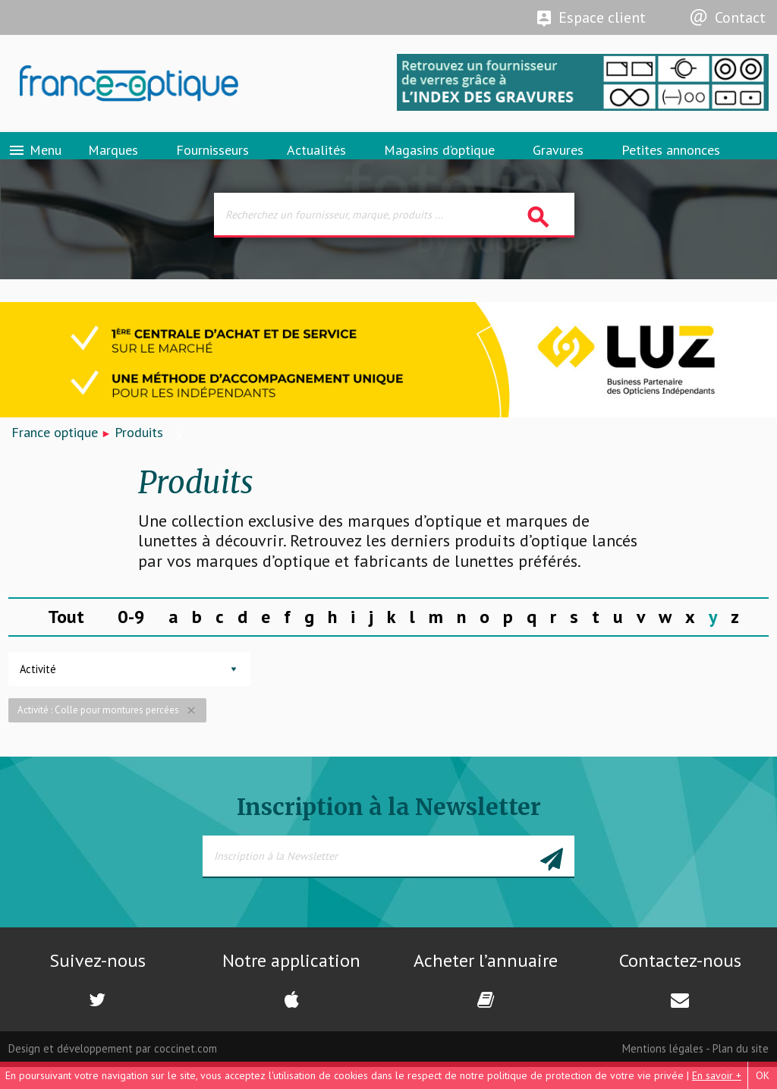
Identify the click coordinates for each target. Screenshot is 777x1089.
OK (762, 1075)
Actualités (316, 163)
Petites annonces (670, 163)
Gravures (558, 163)
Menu (34, 163)
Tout (66, 638)
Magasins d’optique (439, 163)
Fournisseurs (212, 163)
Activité (38, 691)
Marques (113, 163)
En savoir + (716, 1075)
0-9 (131, 638)
